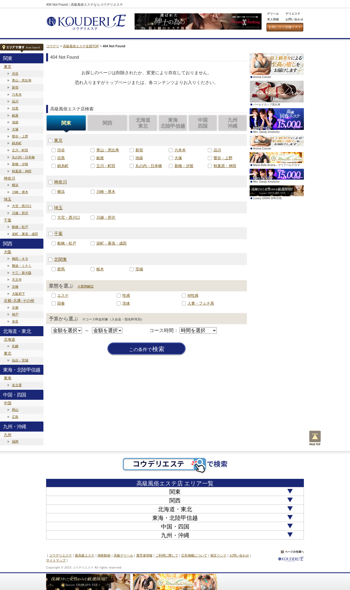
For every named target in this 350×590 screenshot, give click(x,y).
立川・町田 (20, 150)
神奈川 (9, 178)
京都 (15, 308)
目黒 (15, 108)
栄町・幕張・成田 (25, 234)
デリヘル (273, 13)
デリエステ (292, 13)
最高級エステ (84, 555)
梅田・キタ (20, 259)
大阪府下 (18, 294)
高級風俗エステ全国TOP (81, 46)
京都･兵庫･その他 (19, 300)
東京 (7, 66)
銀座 (15, 115)
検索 (147, 349)
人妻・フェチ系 (200, 303)
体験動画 (103, 555)
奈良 (15, 321)
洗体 (126, 303)
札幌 (15, 346)
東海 (7, 378)
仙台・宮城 (20, 360)
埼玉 (7, 199)
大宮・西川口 (21, 206)
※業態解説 (85, 286)
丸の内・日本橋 (23, 157)
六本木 (17, 94)
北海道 (9, 339)
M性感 (192, 295)
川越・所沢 (20, 213)
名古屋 (17, 385)
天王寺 (17, 280)
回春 (61, 303)
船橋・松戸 (20, 227)
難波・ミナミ (21, 266)
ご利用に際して (166, 555)
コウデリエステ (60, 555)
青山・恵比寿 (21, 80)
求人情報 (273, 19)
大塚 (15, 129)
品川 (15, 101)
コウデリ (52, 46)
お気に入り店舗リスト (285, 27)
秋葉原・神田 (21, 171)
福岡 (15, 442)
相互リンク (218, 555)
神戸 (15, 314)
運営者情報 (144, 555)
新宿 (15, 87)
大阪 (7, 252)
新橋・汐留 (20, 164)
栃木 (100, 269)
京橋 (15, 287)
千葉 (7, 220)
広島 (15, 417)
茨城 (139, 269)
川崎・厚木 (20, 192)
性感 (126, 295)
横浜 (15, 185)
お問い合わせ (294, 19)
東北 (7, 353)
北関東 (60, 259)
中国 (7, 403)
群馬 (61, 269)
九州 (7, 435)
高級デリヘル (123, 555)
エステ (63, 295)
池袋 (15, 122)
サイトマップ (56, 560)
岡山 (15, 410)
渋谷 (15, 74)
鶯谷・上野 (20, 136)
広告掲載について (194, 555)
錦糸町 (17, 143)
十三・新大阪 (21, 273)
